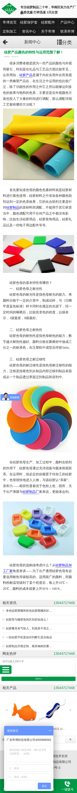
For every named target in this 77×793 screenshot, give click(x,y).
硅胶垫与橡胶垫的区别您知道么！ (27, 619)
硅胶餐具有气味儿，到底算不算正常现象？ (30, 628)
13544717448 (64, 603)
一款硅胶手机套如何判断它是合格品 (29, 637)
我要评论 (38, 679)
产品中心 (67, 22)
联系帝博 (67, 31)
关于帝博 (48, 31)
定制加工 (10, 31)
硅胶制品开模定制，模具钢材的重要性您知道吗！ (30, 646)
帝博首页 (10, 22)
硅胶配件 (48, 22)
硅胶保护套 (29, 22)
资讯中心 (29, 31)
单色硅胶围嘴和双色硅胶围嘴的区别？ (30, 610)
